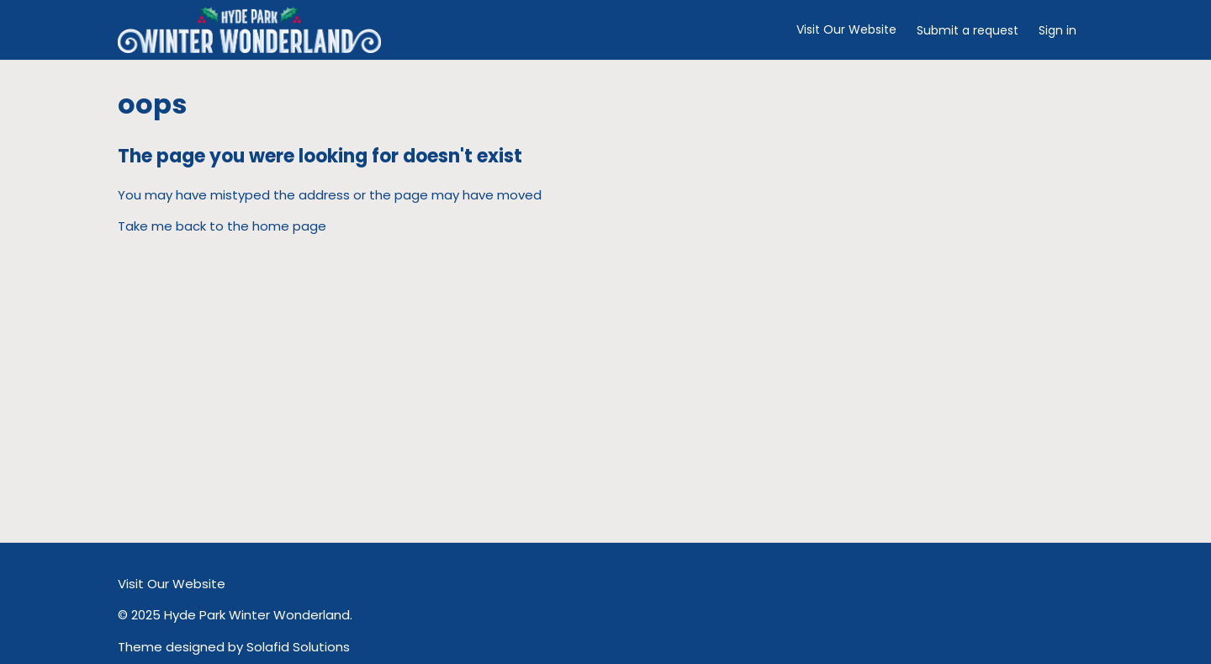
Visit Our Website (846, 29)
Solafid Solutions (298, 647)
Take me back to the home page (222, 226)
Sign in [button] (1057, 30)
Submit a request (967, 30)
